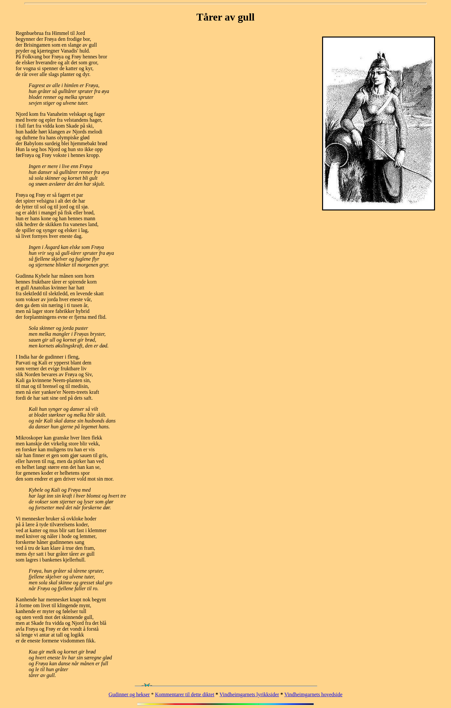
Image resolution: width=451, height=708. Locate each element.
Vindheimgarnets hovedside (313, 694)
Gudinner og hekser (129, 694)
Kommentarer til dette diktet (184, 694)
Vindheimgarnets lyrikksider (249, 694)
